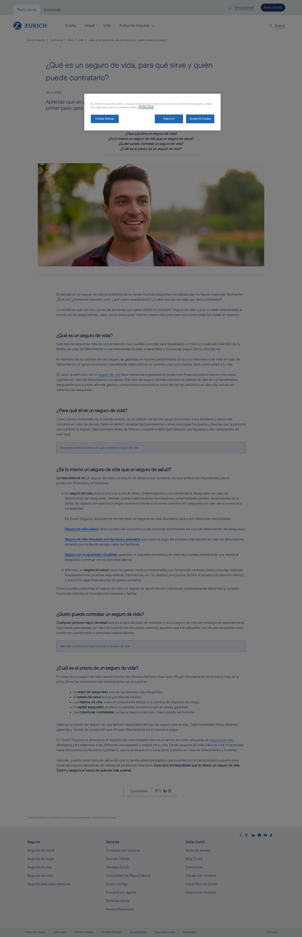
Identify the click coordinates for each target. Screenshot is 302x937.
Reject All (168, 118)
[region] (152, 112)
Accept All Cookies (200, 118)
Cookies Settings (104, 118)
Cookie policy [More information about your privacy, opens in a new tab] (146, 107)
